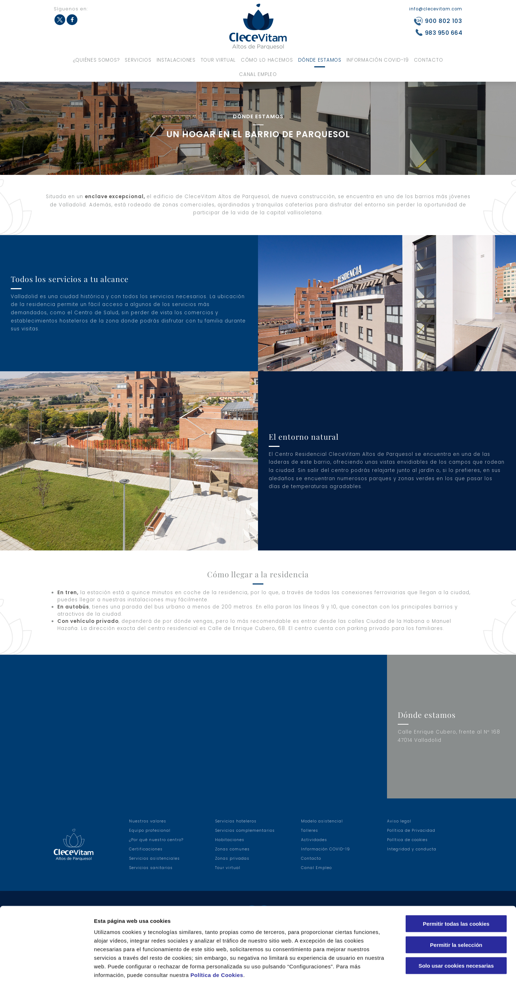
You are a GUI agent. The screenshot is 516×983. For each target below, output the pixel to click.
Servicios (138, 60)
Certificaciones (146, 849)
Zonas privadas (232, 858)
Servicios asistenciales (154, 858)
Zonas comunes (232, 849)
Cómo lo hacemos (267, 60)
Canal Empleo (258, 74)
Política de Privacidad (411, 830)
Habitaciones (229, 840)
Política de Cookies (217, 940)
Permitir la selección (456, 910)
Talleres (309, 830)
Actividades (314, 840)
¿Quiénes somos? (96, 60)
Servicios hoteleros (236, 821)
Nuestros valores (147, 821)
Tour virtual (218, 60)
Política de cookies (407, 840)
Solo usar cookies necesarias (456, 930)
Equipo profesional (150, 830)
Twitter (59, 19)
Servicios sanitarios (151, 867)
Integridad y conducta (411, 849)
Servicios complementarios (245, 830)
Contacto (428, 60)
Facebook (72, 19)
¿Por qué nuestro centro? (156, 840)
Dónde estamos (319, 60)
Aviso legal (399, 821)
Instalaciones (176, 60)
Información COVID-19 (378, 60)
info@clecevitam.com (435, 9)
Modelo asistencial (322, 821)
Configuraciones (385, 969)
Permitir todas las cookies (456, 889)
